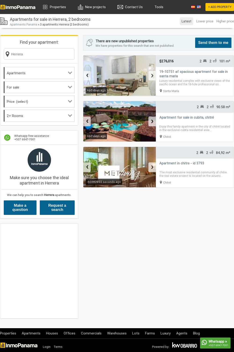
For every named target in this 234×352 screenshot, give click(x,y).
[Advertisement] (44, 271)
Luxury (166, 333)
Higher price (225, 21)
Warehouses (117, 333)
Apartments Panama (23, 24)
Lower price (204, 21)
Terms (58, 347)
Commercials (91, 333)
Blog (196, 333)
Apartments (39, 73)
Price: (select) (39, 101)
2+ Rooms (39, 116)
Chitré (167, 137)
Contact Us (134, 7)
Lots (135, 333)
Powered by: (160, 347)
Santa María (171, 91)
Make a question (20, 207)
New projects (95, 7)
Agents (181, 333)
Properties (58, 7)
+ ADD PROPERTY (219, 7)
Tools (158, 7)
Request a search (57, 207)
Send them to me (213, 43)
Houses (52, 333)
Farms (150, 333)
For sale (39, 87)
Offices (69, 333)
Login (47, 347)
